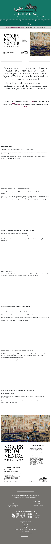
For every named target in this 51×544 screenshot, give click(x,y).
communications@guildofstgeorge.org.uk (27, 529)
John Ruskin (37, 16)
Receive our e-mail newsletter (25, 491)
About (13, 503)
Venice (22, 27)
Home (7, 27)
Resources (37, 21)
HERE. (25, 106)
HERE (32, 101)
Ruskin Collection (22, 21)
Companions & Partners (46, 21)
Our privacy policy (25, 531)
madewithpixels (24, 536)
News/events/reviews (11, 21)
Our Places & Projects (30, 22)
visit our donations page (31, 497)
